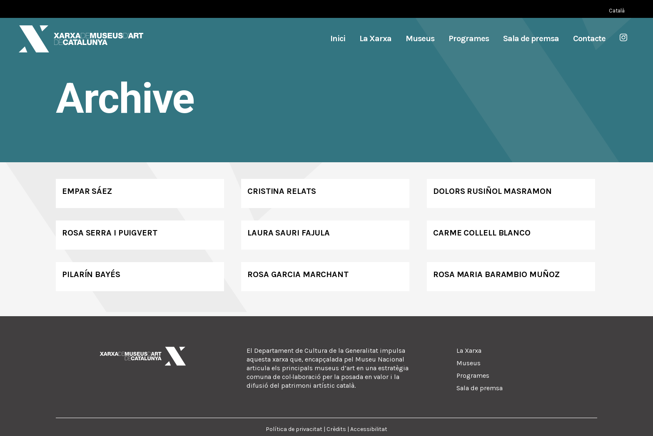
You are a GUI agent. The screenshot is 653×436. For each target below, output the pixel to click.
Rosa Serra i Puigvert (109, 233)
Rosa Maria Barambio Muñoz (496, 274)
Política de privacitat (294, 429)
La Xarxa (468, 350)
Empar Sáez (87, 191)
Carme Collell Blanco (482, 233)
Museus (468, 363)
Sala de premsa (479, 388)
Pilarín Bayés (91, 274)
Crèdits (336, 429)
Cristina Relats (281, 191)
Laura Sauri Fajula (288, 233)
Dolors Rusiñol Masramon (492, 191)
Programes (472, 375)
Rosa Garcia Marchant (298, 274)
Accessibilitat (368, 429)
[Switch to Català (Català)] (617, 10)
